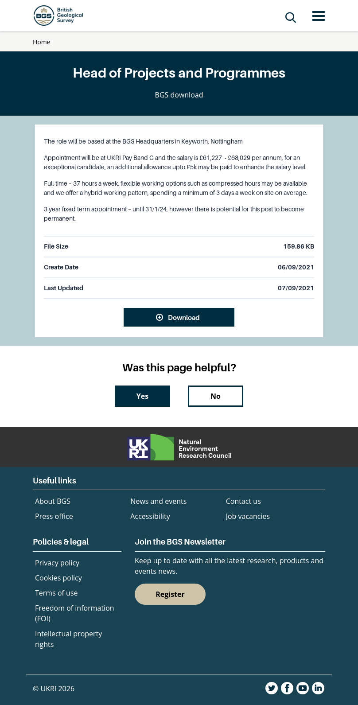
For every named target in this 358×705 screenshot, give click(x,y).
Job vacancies (248, 516)
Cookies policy (58, 578)
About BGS (52, 501)
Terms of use (56, 593)
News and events (158, 501)
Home (42, 42)
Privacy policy (57, 563)
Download (184, 317)
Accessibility (150, 516)
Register (170, 594)
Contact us (243, 501)
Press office (54, 516)
